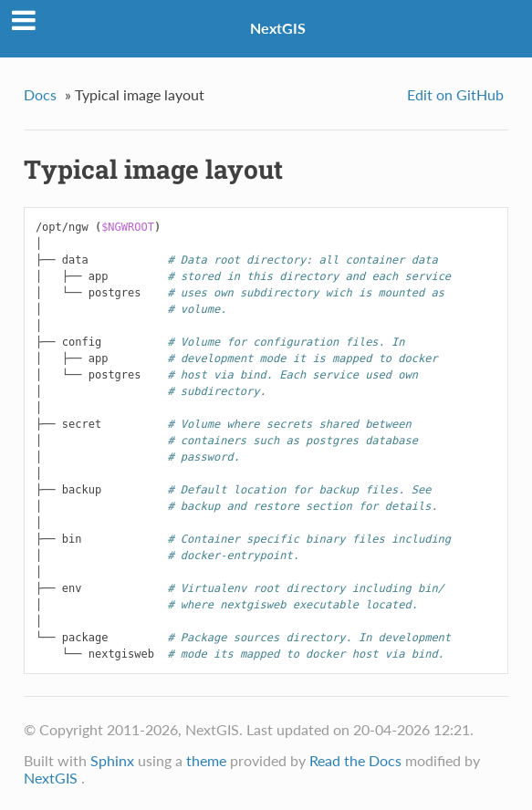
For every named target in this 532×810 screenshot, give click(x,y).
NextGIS (278, 27)
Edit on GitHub (455, 94)
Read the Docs (355, 760)
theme (206, 760)
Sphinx (112, 760)
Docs (40, 94)
